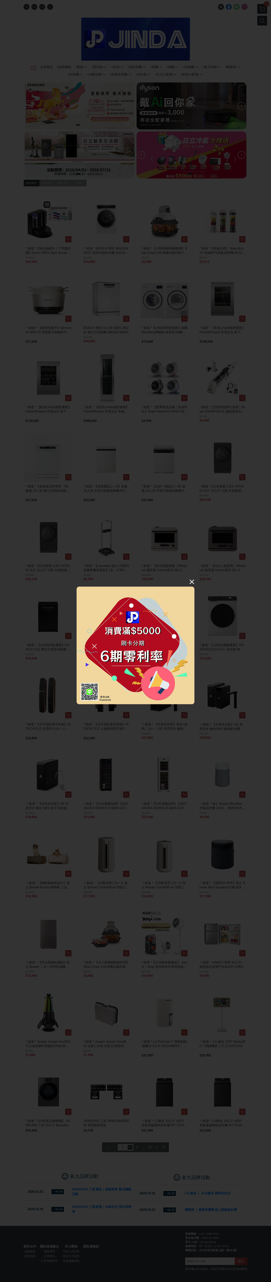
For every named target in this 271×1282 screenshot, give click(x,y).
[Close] (192, 582)
